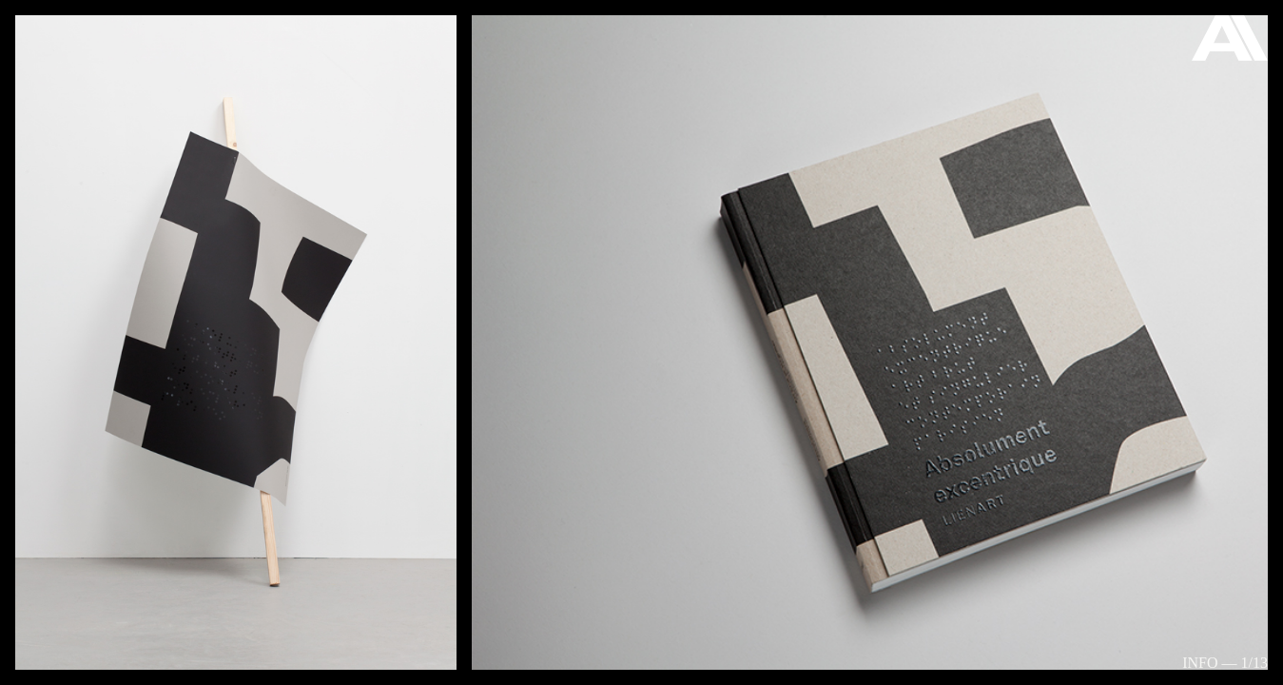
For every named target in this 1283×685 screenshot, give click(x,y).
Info (1199, 663)
